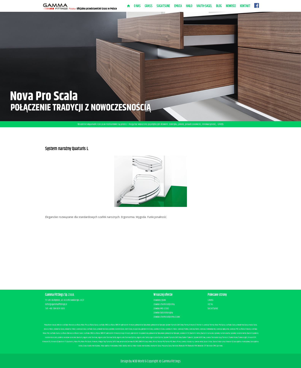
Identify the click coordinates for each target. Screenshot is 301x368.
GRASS (210, 300)
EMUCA (178, 6)
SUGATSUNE (163, 6)
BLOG (219, 6)
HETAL (210, 304)
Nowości (231, 6)
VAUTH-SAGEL (204, 6)
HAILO (189, 6)
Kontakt (245, 6)
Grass (148, 6)
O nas (137, 6)
